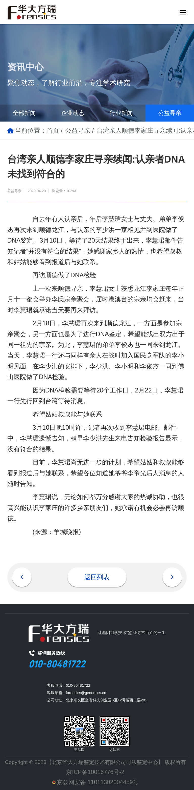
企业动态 (72, 113)
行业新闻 (121, 113)
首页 (52, 130)
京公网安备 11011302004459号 (95, 782)
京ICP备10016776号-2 (95, 772)
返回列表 (97, 577)
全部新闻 (24, 113)
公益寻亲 (169, 113)
